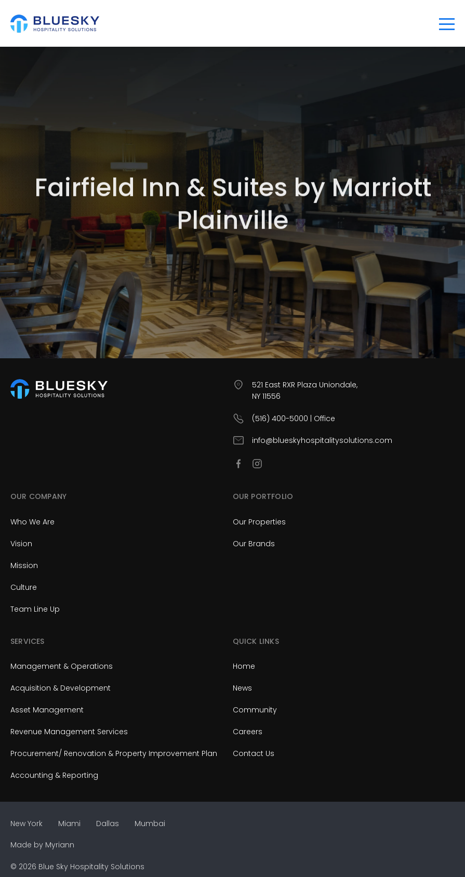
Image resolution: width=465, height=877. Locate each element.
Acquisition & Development (60, 688)
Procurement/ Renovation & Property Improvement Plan (113, 753)
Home (244, 666)
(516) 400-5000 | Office (293, 418)
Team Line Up (35, 609)
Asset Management (47, 710)
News (242, 688)
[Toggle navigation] (447, 23)
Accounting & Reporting (54, 775)
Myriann (59, 845)
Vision (21, 543)
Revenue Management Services (69, 731)
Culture (23, 587)
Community (255, 710)
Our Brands (254, 543)
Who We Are (32, 522)
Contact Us (253, 753)
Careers (247, 731)
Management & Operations (61, 666)
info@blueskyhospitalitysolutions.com (322, 440)
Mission (24, 565)
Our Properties (259, 522)
